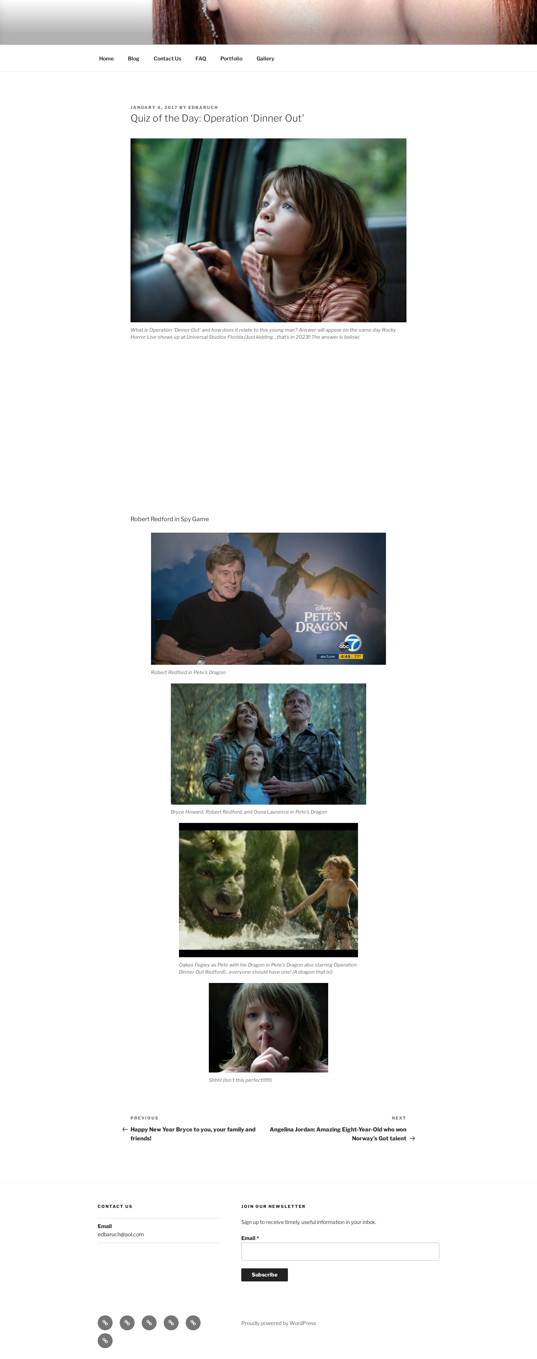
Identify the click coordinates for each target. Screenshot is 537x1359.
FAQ (200, 58)
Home (106, 58)
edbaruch (203, 107)
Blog (133, 58)
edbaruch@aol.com (121, 1234)
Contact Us (167, 58)
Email (250, 1238)
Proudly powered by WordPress (278, 1323)
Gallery (265, 58)
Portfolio (231, 58)
